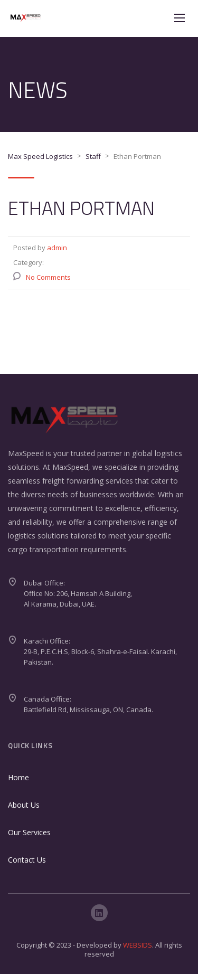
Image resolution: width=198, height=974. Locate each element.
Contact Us (27, 860)
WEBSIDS (137, 945)
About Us (24, 805)
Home (18, 777)
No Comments (48, 277)
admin (57, 247)
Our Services (29, 832)
